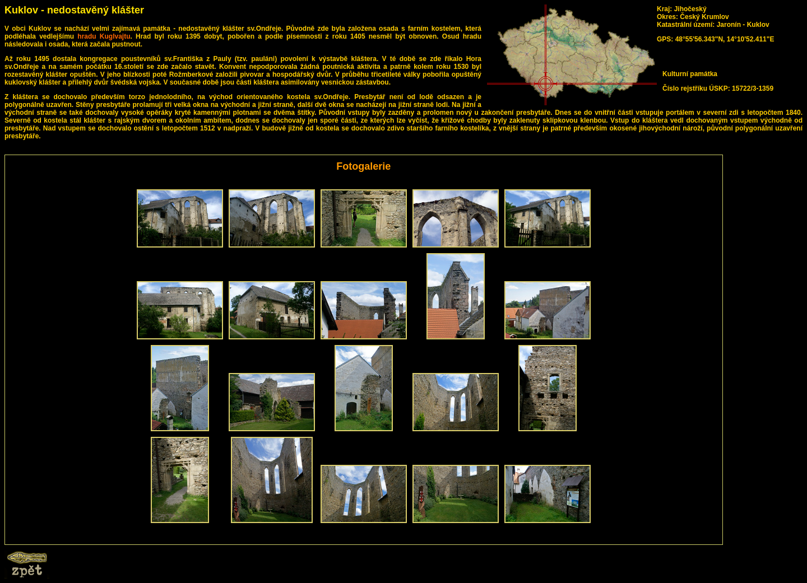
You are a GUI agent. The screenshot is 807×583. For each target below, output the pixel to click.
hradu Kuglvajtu (103, 36)
